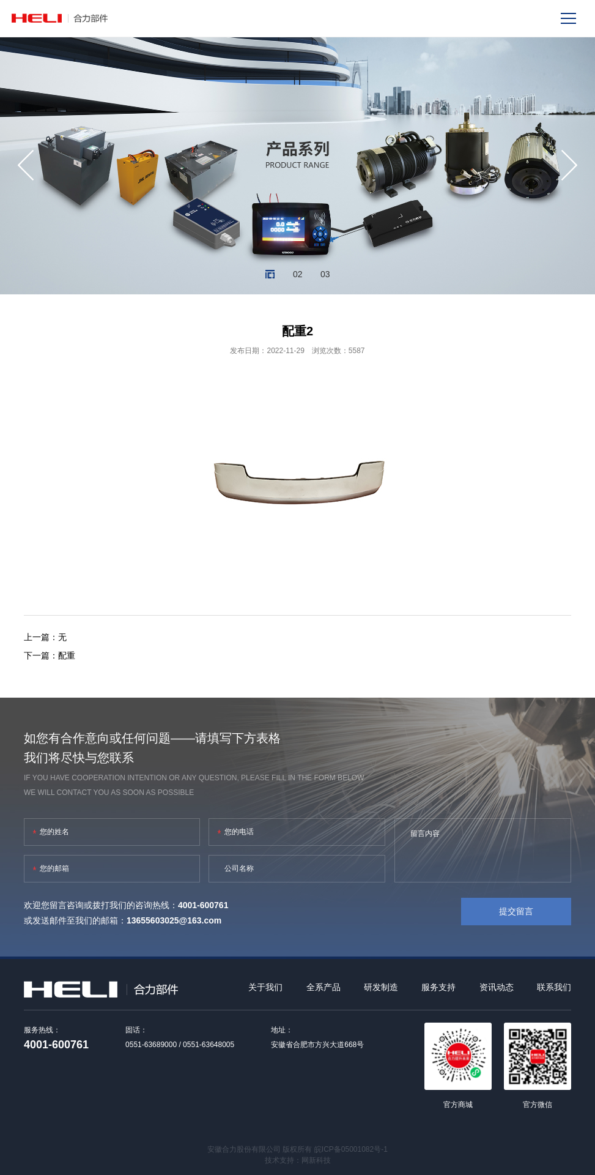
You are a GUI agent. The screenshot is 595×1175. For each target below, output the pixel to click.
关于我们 (265, 987)
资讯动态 (496, 987)
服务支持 (438, 987)
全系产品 (323, 987)
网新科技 (316, 1160)
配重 (66, 655)
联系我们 (554, 987)
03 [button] (325, 274)
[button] (26, 165)
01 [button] (270, 274)
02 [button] (297, 274)
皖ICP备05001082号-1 (351, 1149)
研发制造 (381, 987)
